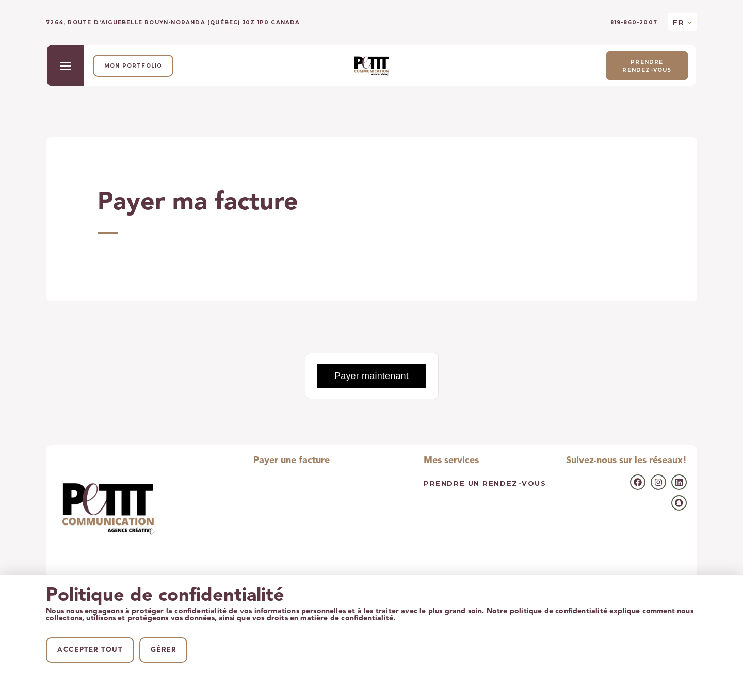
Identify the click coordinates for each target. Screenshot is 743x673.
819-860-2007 (633, 23)
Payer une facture (291, 460)
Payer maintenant (371, 376)
